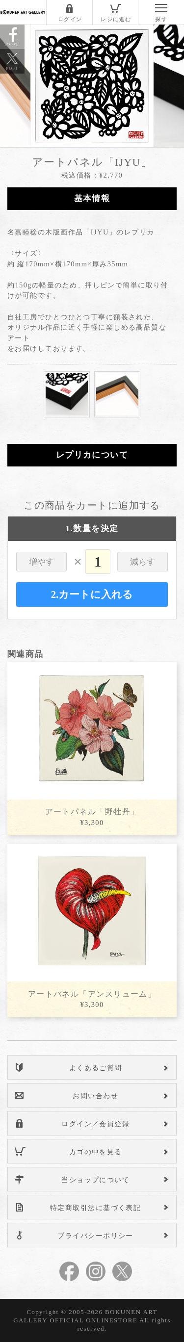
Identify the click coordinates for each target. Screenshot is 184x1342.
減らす (142, 562)
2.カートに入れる (92, 594)
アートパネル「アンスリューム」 (92, 994)
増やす (41, 562)
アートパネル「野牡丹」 (92, 811)
